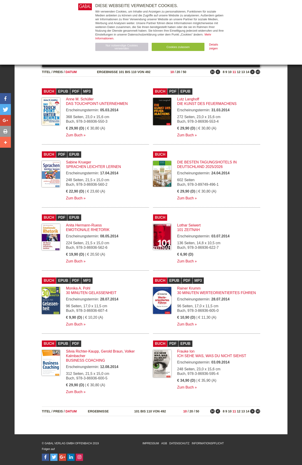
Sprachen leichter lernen (93, 167)
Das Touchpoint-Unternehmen (97, 104)
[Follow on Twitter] (54, 457)
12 (239, 72)
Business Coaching (85, 360)
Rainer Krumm (189, 288)
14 (247, 72)
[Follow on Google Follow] (62, 457)
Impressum (150, 443)
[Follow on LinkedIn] (71, 457)
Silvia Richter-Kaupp (82, 351)
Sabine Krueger (78, 162)
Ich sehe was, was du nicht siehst (211, 356)
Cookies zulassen (178, 47)
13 (243, 72)
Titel (46, 72)
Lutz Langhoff (188, 99)
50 (184, 72)
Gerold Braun (112, 351)
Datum (71, 72)
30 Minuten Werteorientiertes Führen (216, 293)
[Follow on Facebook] (45, 457)
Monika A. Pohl (78, 288)
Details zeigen (213, 46)
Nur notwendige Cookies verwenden (122, 47)
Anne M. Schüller (80, 99)
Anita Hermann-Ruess (84, 225)
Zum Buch (74, 135)
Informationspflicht (208, 443)
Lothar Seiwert (189, 225)
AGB (164, 443)
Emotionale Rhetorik (88, 230)
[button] (5, 98)
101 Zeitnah (188, 230)
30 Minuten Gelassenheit (91, 293)
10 (172, 72)
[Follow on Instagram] (79, 457)
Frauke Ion (185, 351)
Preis (58, 72)
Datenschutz (179, 443)
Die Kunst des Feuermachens (207, 104)
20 (178, 72)
